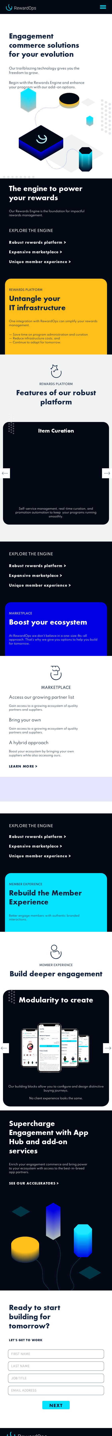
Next (55, 1405)
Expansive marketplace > (35, 251)
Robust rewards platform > (37, 242)
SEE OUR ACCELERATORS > (34, 1183)
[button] (103, 7)
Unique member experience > (40, 261)
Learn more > (23, 766)
